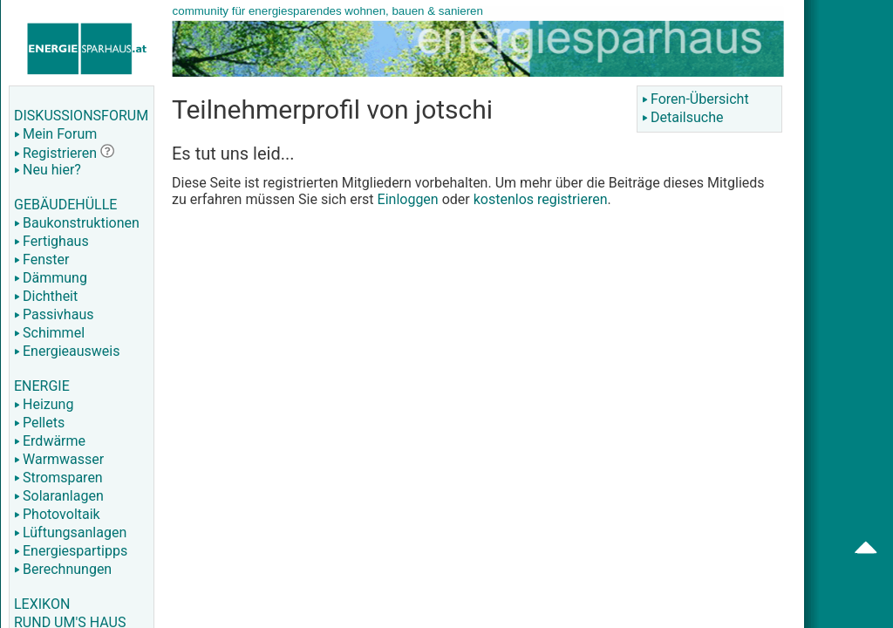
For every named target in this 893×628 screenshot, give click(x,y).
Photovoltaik (57, 514)
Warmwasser (59, 459)
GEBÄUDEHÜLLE (65, 204)
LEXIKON (42, 604)
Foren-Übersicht (695, 99)
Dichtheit (46, 296)
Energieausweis (66, 351)
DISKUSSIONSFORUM (81, 115)
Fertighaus (51, 241)
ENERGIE (42, 386)
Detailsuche (682, 117)
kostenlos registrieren (541, 199)
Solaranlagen (59, 496)
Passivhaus (53, 314)
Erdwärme (49, 441)
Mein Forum (55, 134)
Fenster (41, 259)
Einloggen (408, 199)
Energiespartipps (70, 551)
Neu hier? (47, 169)
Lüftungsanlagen (70, 532)
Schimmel (49, 332)
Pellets (39, 422)
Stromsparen (58, 477)
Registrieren (55, 153)
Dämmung (50, 278)
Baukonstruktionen (77, 223)
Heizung (43, 404)
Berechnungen (63, 569)
